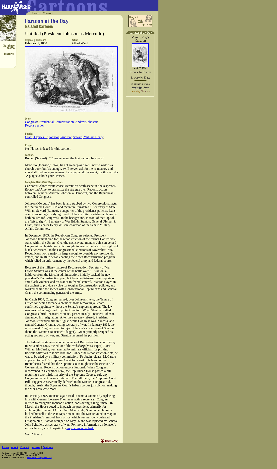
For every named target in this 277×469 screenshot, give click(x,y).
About (14, 447)
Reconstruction (34, 125)
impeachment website (80, 428)
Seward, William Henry (88, 137)
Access (36, 447)
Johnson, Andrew (60, 137)
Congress (31, 122)
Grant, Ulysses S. (36, 137)
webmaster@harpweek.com (39, 457)
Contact (24, 447)
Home (5, 447)
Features (47, 447)
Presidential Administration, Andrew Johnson (68, 122)
